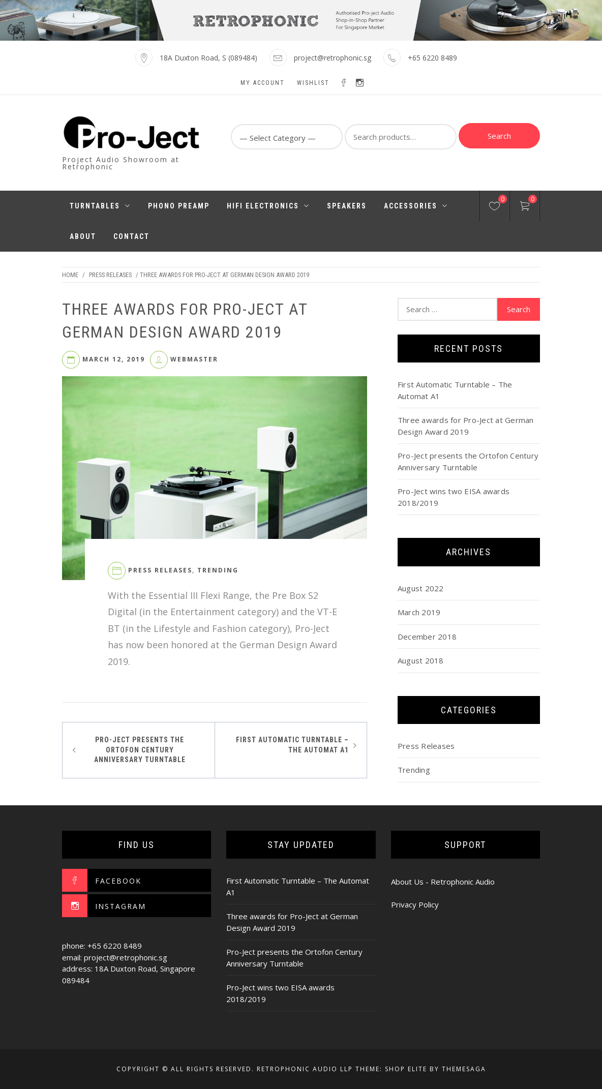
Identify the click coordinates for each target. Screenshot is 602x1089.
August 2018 (421, 660)
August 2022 (421, 588)
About (83, 236)
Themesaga (464, 1069)
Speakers (347, 206)
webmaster (194, 359)
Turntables (100, 206)
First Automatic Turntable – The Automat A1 (292, 745)
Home (70, 275)
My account (262, 82)
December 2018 (427, 636)
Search (499, 136)
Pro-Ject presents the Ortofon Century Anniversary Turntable (140, 750)
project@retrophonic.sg (332, 58)
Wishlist (313, 82)
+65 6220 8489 (432, 58)
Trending (217, 570)
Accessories (416, 206)
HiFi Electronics (268, 206)
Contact (131, 236)
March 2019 (419, 612)
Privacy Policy (415, 904)
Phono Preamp (178, 206)
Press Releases (110, 275)
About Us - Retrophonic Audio (443, 881)
